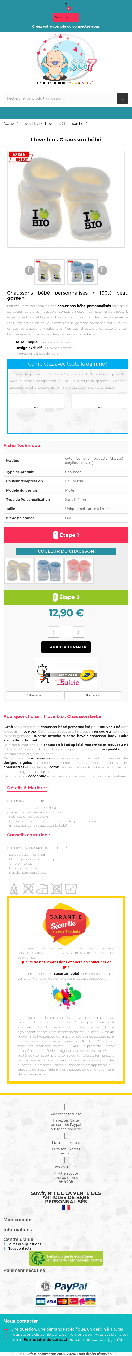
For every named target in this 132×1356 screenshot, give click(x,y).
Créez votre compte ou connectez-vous (66, 26)
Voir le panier (66, 17)
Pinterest (92, 695)
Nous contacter (20, 1248)
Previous (29, 270)
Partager (35, 695)
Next (102, 270)
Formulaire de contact (46, 1339)
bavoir (82, 736)
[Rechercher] (66, 98)
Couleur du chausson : (67, 551)
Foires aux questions (24, 1244)
